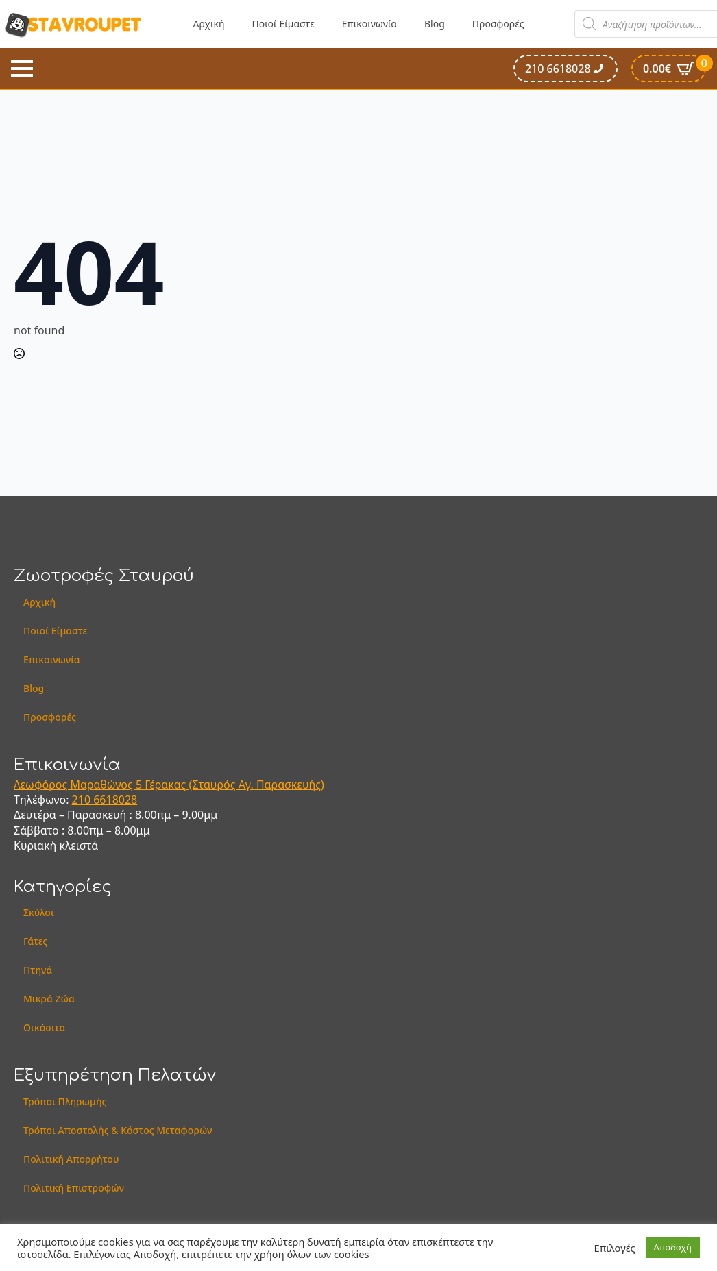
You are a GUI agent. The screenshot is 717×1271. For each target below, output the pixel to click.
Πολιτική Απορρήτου (71, 1158)
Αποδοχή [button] (673, 1247)
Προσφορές (498, 23)
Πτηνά (37, 969)
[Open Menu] (22, 68)
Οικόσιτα (44, 1027)
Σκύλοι (38, 912)
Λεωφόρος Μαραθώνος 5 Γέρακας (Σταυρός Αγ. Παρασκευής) (169, 784)
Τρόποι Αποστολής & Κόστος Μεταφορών (117, 1130)
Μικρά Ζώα (49, 998)
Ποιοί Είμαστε (283, 23)
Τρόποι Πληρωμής (65, 1101)
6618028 (115, 799)
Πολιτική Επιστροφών (73, 1187)
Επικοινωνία (369, 23)
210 (83, 799)
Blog (434, 23)
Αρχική (209, 23)
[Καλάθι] (668, 68)
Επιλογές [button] (614, 1248)
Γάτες (35, 941)
